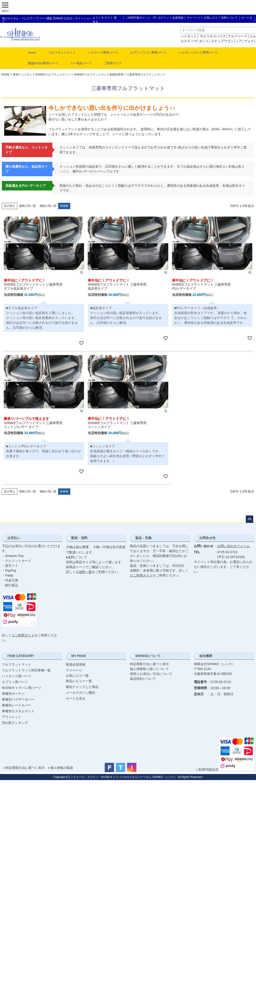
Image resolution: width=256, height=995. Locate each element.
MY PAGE (78, 656)
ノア (239, 41)
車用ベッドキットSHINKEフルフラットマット (42, 74)
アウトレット (11, 717)
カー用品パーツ (80, 63)
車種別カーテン (13, 693)
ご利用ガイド (113, 63)
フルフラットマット (62, 52)
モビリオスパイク (213, 36)
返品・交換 (143, 538)
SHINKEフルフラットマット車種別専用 (98, 74)
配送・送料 (79, 538)
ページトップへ (249, 519)
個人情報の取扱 (61, 768)
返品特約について (143, 679)
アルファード (237, 36)
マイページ (194, 17)
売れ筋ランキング (15, 723)
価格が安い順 (27, 205)
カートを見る (75, 698)
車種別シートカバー (16, 705)
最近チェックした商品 (82, 687)
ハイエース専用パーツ (103, 52)
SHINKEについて (148, 656)
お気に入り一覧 (77, 675)
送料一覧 (85, 572)
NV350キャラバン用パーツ (21, 688)
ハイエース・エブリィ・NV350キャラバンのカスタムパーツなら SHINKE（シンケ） (124, 777)
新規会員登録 (75, 664)
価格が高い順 (48, 205)
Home (32, 52)
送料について (229, 17)
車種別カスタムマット (18, 711)
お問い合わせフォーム (233, 546)
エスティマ (189, 41)
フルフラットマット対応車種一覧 (26, 670)
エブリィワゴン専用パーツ (148, 52)
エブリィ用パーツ (15, 682)
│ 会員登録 (176, 17)
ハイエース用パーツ (16, 676)
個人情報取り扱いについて (149, 669)
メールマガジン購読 (80, 692)
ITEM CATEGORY (20, 656)
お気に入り (211, 17)
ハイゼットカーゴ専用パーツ (198, 52)
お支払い (13, 538)
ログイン (163, 17)
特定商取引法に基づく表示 (149, 664)
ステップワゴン (222, 41)
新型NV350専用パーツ (43, 63)
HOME (5, 74)
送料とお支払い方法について (151, 674)
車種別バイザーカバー (18, 699)
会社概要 (205, 656)
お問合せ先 (207, 538)
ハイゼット (189, 36)
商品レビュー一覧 (79, 681)
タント (204, 41)
